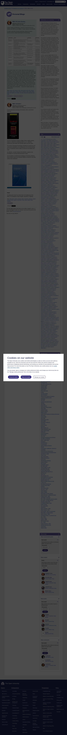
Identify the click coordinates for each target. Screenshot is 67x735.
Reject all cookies (26, 377)
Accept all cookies (13, 377)
